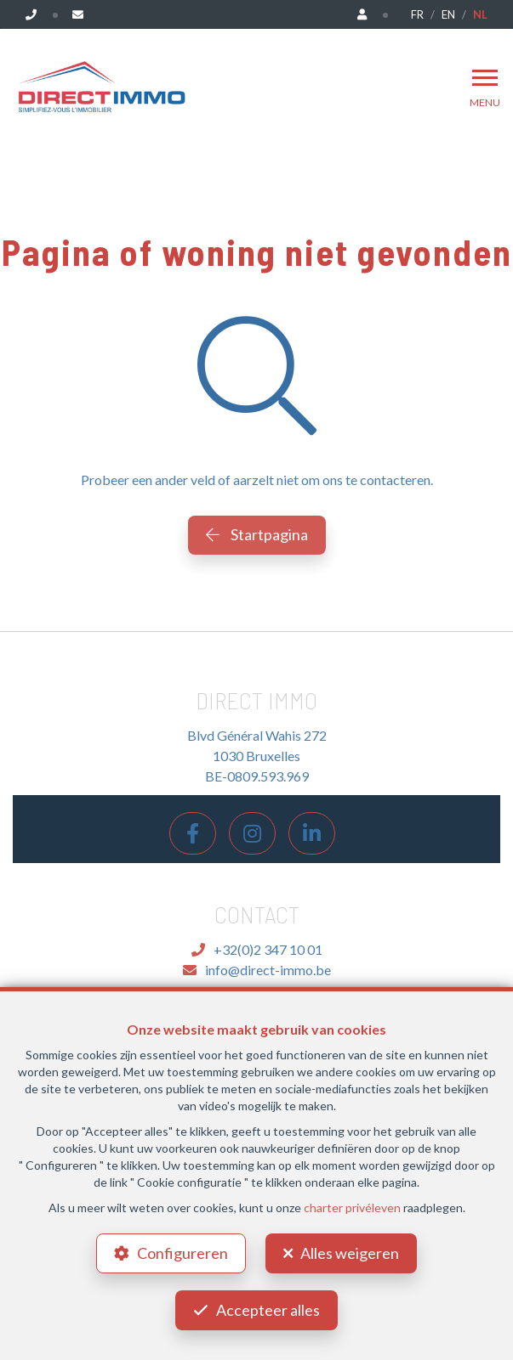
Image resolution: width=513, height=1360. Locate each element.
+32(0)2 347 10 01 (256, 949)
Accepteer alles (268, 1310)
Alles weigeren (349, 1253)
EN (448, 14)
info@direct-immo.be (257, 970)
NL (480, 14)
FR (417, 14)
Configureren (182, 1253)
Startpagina (257, 534)
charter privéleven (352, 1207)
